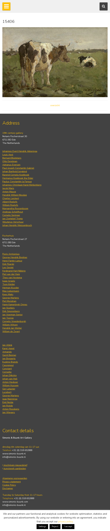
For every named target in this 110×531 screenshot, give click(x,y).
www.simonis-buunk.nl (14, 453)
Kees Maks (7, 294)
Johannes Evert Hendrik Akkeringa (19, 151)
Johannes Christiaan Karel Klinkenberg (21, 184)
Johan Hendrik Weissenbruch (17, 225)
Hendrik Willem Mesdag (14, 195)
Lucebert (6, 392)
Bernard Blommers (11, 158)
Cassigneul (8, 365)
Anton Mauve (9, 191)
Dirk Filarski (8, 264)
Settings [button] (42, 526)
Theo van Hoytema (12, 277)
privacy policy (65, 521)
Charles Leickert (10, 198)
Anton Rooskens (10, 409)
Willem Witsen (10, 324)
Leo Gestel (7, 267)
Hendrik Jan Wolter (12, 328)
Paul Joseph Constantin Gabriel (18, 168)
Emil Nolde (7, 402)
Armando (7, 351)
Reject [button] (55, 526)
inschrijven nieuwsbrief (14, 465)
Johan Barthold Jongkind (14, 171)
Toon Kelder (8, 284)
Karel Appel (8, 348)
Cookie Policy (9, 485)
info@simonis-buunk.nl (14, 457)
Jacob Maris (8, 188)
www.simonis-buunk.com (15, 501)
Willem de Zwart (11, 331)
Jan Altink (7, 345)
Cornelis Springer (11, 215)
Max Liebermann (10, 291)
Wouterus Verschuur (13, 221)
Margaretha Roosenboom (15, 208)
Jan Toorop (8, 318)
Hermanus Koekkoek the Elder (17, 178)
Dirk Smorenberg (11, 311)
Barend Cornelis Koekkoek (15, 174)
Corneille (7, 372)
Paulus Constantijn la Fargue (17, 181)
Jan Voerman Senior (12, 314)
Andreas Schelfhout (12, 211)
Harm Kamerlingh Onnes (14, 304)
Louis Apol (7, 154)
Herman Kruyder (10, 287)
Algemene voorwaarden (14, 478)
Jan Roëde (7, 405)
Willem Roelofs (10, 205)
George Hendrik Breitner (14, 257)
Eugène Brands (10, 361)
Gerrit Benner (9, 355)
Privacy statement (11, 481)
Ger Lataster (8, 388)
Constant (7, 368)
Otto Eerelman (9, 161)
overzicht (55, 105)
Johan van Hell (9, 378)
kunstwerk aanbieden (14, 468)
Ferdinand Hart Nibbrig (13, 270)
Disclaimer (7, 488)
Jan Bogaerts (9, 358)
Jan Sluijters (8, 307)
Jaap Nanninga (9, 398)
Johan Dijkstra (9, 375)
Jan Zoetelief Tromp (12, 218)
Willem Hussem (10, 385)
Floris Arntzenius (11, 254)
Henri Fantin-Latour (12, 260)
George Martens (10, 297)
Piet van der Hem (11, 274)
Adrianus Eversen (11, 164)
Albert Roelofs (9, 201)
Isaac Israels (8, 280)
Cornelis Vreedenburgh (14, 321)
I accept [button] (68, 526)
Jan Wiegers (8, 412)
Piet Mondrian (9, 301)
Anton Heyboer (10, 382)
